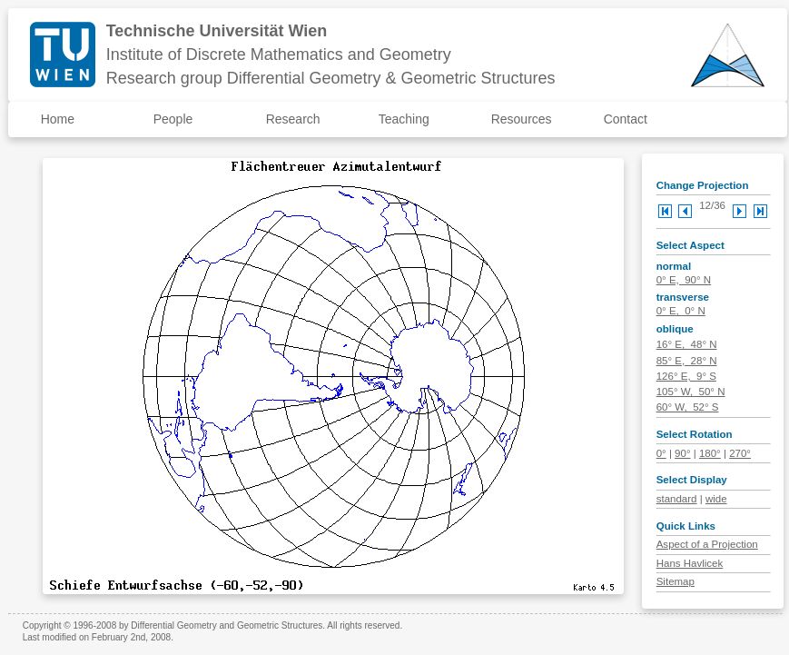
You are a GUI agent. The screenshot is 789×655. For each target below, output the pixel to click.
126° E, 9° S (686, 376)
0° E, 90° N (683, 279)
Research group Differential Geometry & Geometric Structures (331, 78)
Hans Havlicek (690, 563)
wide (716, 498)
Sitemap (675, 581)
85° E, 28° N (686, 360)
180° (710, 453)
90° (682, 453)
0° (661, 453)
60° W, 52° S (687, 407)
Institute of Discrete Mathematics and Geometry (278, 54)
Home (57, 119)
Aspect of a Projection (707, 544)
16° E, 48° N (686, 344)
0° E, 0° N (680, 310)
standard (676, 498)
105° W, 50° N (690, 391)
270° (740, 453)
